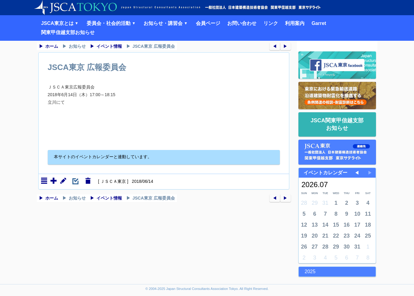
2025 (310, 271)
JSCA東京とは (60, 23)
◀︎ (275, 46)
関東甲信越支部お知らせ (68, 32)
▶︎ (285, 46)
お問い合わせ (241, 23)
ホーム (51, 46)
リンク (270, 23)
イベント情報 (109, 46)
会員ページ (208, 23)
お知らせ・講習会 (166, 23)
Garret (318, 23)
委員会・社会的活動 (112, 23)
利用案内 (294, 23)
